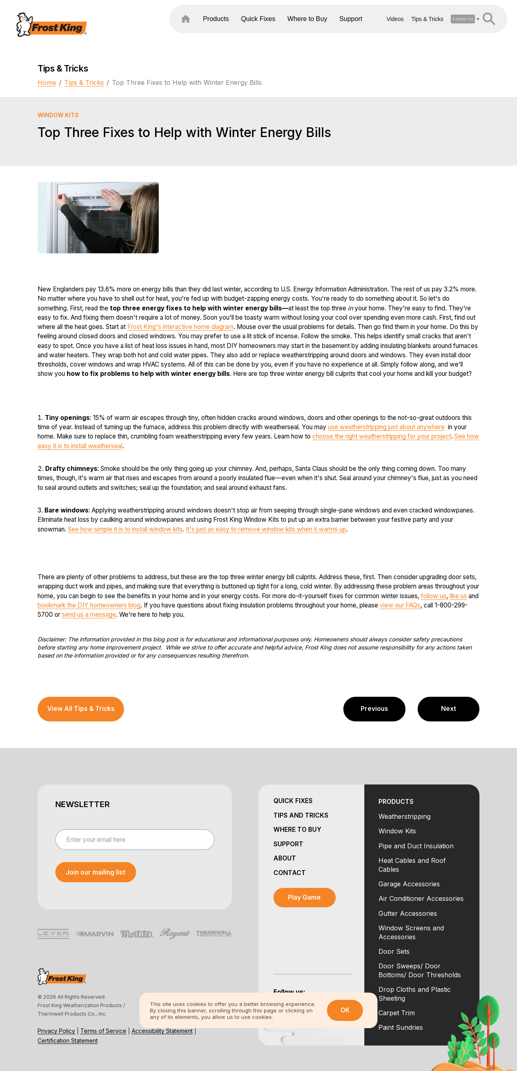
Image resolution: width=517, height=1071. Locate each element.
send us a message (89, 614)
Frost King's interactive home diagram (180, 327)
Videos (373, 28)
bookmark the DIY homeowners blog (89, 605)
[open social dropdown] (441, 27)
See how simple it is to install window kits (125, 529)
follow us (433, 596)
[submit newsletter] (95, 872)
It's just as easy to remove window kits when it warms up (266, 529)
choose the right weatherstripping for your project (381, 436)
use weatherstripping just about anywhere (386, 427)
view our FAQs (400, 605)
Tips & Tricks (406, 28)
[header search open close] (467, 27)
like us (458, 596)
